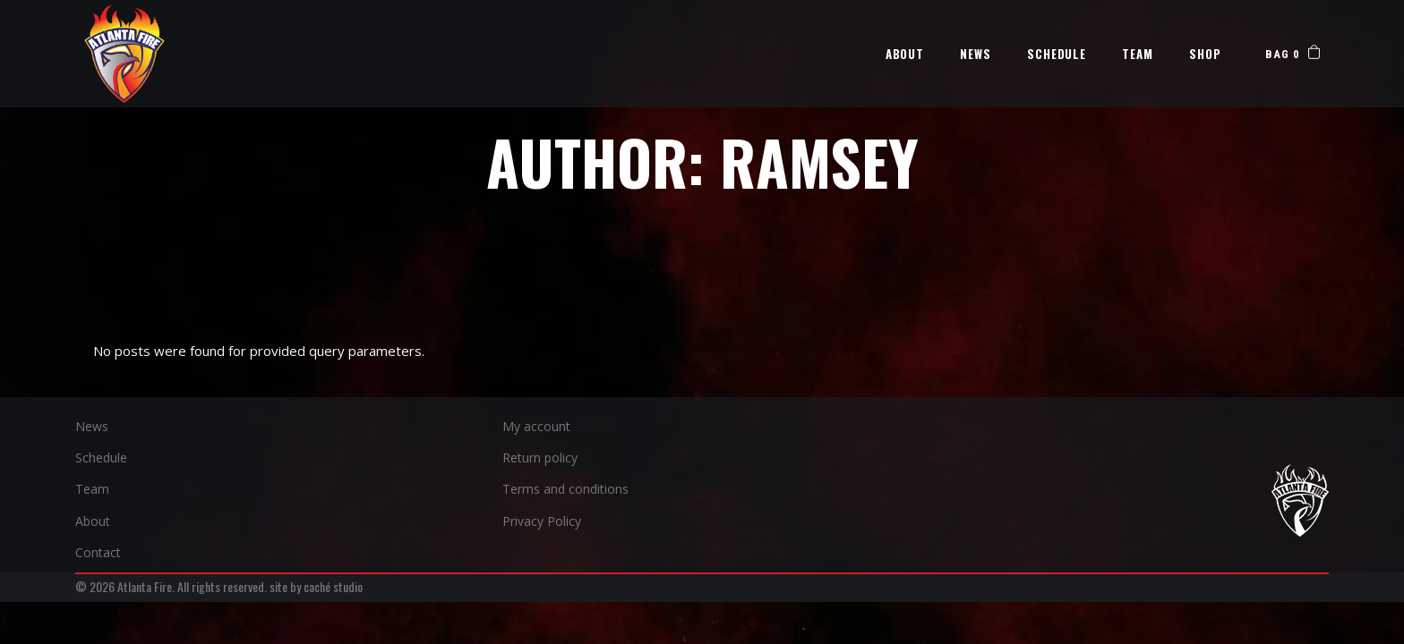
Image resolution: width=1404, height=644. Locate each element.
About (92, 521)
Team (92, 488)
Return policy (540, 457)
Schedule (101, 457)
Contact (98, 552)
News (91, 426)
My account (536, 426)
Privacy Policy (541, 521)
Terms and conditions (565, 488)
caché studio (333, 586)
